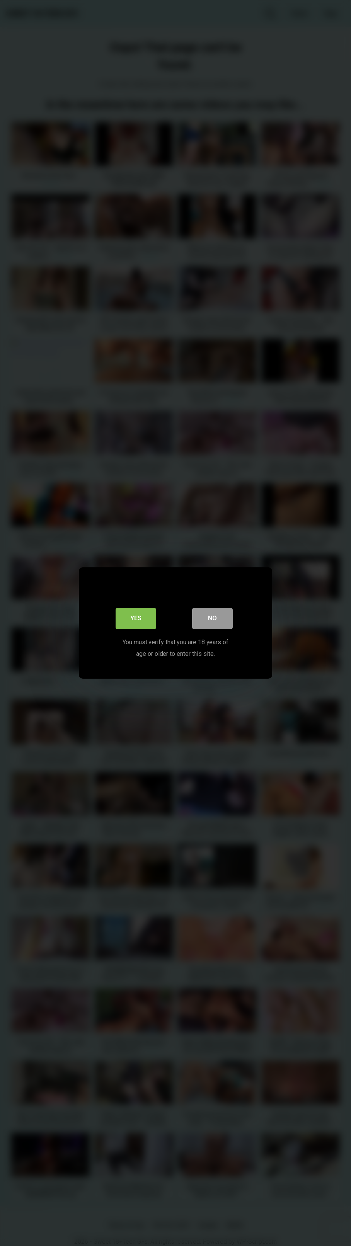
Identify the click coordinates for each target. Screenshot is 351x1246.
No (212, 619)
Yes (135, 619)
